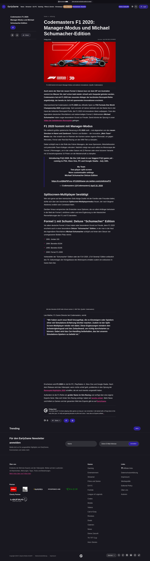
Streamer (29, 6)
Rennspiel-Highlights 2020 (54, 390)
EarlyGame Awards (79, 6)
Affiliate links (127, 468)
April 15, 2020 (96, 185)
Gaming (40, 6)
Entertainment (93, 472)
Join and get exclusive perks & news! (81, 1)
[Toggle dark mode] (132, 6)
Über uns (124, 490)
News (22, 6)
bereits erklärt (97, 398)
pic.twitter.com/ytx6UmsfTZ (98, 181)
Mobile (90, 503)
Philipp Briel (53, 409)
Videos (90, 507)
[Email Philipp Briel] (72, 420)
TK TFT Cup (92, 538)
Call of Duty (92, 512)
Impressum (125, 477)
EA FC (35, 6)
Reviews (91, 516)
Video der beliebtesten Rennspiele (58, 121)
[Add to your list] (17, 35)
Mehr (137, 428)
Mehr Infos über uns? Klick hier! (20, 473)
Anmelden (133, 443)
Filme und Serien (94, 481)
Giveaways (59, 6)
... (103, 413)
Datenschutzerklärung (129, 472)
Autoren (124, 494)
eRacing (52, 16)
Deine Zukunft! (124, 6)
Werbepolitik (126, 481)
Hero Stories (68, 6)
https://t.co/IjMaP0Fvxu (61, 181)
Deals (90, 520)
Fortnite (90, 490)
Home (45, 16)
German (110, 555)
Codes (90, 498)
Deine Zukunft (93, 533)
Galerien (91, 525)
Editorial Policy (126, 485)
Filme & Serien (49, 6)
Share (26, 35)
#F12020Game (79, 181)
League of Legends (95, 494)
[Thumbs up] (13, 27)
